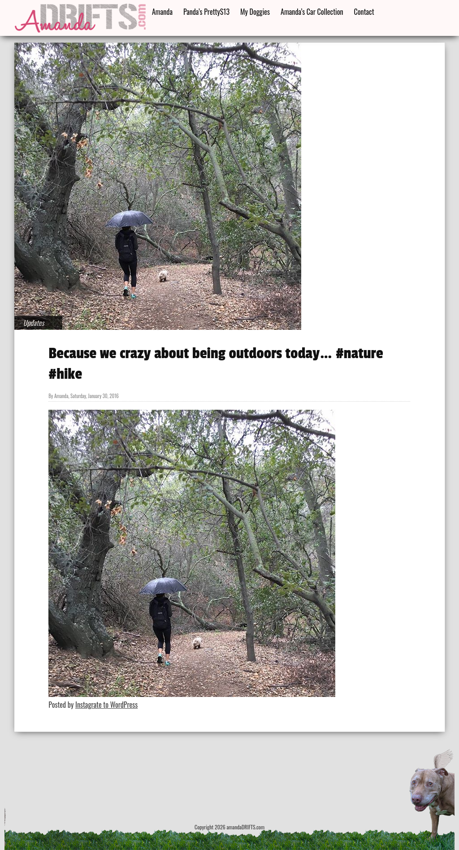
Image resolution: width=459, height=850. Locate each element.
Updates (33, 322)
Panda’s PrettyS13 (206, 11)
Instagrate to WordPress (106, 704)
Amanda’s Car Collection (312, 11)
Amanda (162, 11)
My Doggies (255, 11)
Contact (364, 11)
